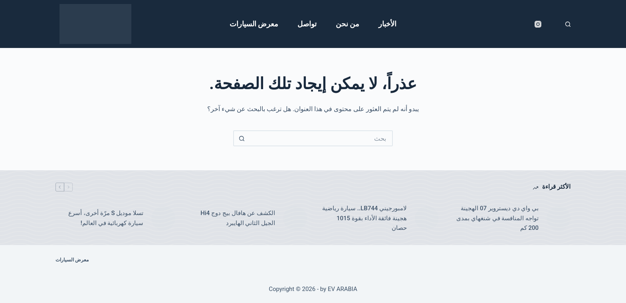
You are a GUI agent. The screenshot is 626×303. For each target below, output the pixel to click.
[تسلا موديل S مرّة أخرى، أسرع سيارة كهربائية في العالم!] (163, 218)
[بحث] (568, 24)
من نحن (347, 24)
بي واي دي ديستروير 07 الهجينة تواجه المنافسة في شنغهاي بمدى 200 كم (497, 218)
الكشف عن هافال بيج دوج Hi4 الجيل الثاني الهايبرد (237, 218)
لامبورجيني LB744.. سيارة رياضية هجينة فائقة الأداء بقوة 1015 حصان (364, 218)
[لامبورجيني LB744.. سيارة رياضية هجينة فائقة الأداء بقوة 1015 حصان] (427, 218)
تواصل (307, 24)
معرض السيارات (254, 24)
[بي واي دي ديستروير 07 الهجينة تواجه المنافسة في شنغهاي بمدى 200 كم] (559, 218)
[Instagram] (538, 24)
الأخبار (387, 24)
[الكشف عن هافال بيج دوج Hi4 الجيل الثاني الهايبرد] (295, 218)
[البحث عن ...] (321, 138)
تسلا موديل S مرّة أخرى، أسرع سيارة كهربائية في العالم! (105, 218)
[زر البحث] (241, 138)
